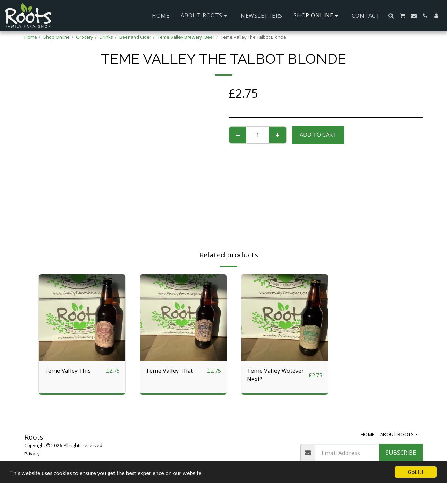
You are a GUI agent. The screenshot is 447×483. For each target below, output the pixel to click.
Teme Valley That (169, 371)
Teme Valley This (67, 371)
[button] (205, 15)
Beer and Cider (135, 37)
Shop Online (56, 37)
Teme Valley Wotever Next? (275, 375)
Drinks (106, 37)
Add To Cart (318, 134)
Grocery (84, 37)
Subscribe (401, 452)
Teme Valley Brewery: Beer (185, 37)
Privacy (32, 453)
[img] (82, 317)
